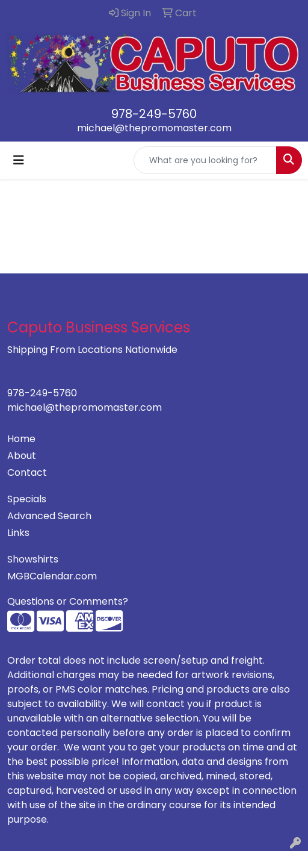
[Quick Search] (205, 160)
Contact (27, 472)
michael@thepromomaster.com (154, 128)
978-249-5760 (154, 113)
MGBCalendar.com (52, 576)
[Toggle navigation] (18, 160)
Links (18, 533)
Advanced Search (49, 516)
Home (21, 439)
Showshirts (32, 559)
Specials (26, 499)
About (21, 456)
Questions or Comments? (67, 601)
